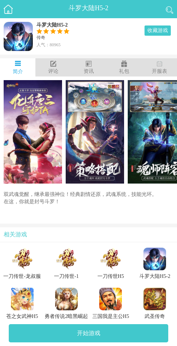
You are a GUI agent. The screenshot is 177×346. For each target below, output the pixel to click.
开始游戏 (88, 333)
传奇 (40, 37)
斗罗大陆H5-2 (88, 8)
